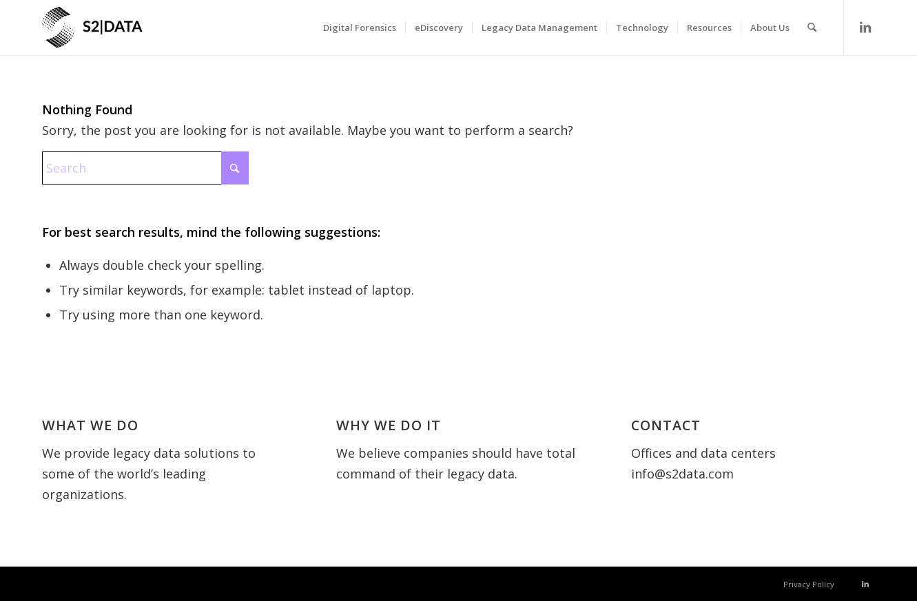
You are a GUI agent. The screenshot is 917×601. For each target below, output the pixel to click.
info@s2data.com (682, 473)
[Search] (811, 27)
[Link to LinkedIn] (865, 27)
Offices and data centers (703, 453)
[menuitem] (359, 27)
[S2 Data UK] (118, 34)
